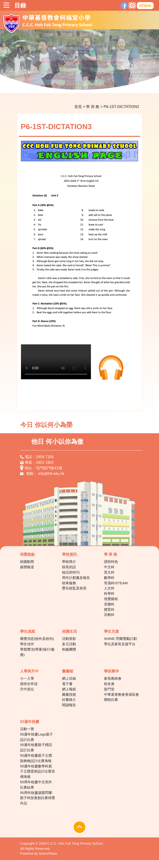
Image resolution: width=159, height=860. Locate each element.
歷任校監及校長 (74, 588)
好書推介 (69, 700)
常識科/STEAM (116, 583)
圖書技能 (69, 694)
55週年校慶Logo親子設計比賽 (36, 737)
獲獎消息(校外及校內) (37, 639)
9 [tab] (104, 84)
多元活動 (69, 644)
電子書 (67, 684)
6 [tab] (83, 84)
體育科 (109, 609)
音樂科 (109, 604)
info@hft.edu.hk (51, 474)
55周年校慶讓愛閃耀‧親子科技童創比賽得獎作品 (37, 798)
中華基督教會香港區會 (121, 694)
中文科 (109, 567)
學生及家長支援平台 (119, 644)
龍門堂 (109, 689)
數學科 (109, 578)
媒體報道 (27, 567)
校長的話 (69, 567)
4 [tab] (69, 84)
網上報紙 (69, 689)
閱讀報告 (69, 705)
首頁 (78, 107)
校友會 (109, 684)
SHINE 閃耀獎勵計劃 (120, 639)
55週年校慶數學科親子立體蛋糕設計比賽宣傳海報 (37, 771)
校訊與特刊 (71, 572)
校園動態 (27, 562)
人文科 (109, 588)
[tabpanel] (79, 61)
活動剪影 (69, 639)
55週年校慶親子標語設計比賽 (36, 747)
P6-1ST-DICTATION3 (121, 107)
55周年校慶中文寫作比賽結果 (36, 784)
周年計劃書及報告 (76, 578)
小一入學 (27, 678)
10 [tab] (111, 84)
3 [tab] (62, 84)
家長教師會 (112, 678)
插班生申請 (29, 684)
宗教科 (109, 615)
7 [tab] (90, 84)
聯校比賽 (111, 700)
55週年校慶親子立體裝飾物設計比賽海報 (36, 758)
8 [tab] (97, 84)
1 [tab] (48, 84)
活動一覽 (27, 729)
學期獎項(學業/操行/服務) (37, 652)
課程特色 (111, 562)
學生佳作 (27, 644)
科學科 (109, 593)
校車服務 (69, 583)
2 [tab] (55, 84)
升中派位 (27, 689)
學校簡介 (69, 562)
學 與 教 (92, 107)
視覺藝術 (111, 599)
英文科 (109, 572)
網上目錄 (69, 678)
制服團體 (69, 649)
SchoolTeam (48, 853)
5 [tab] (76, 84)
